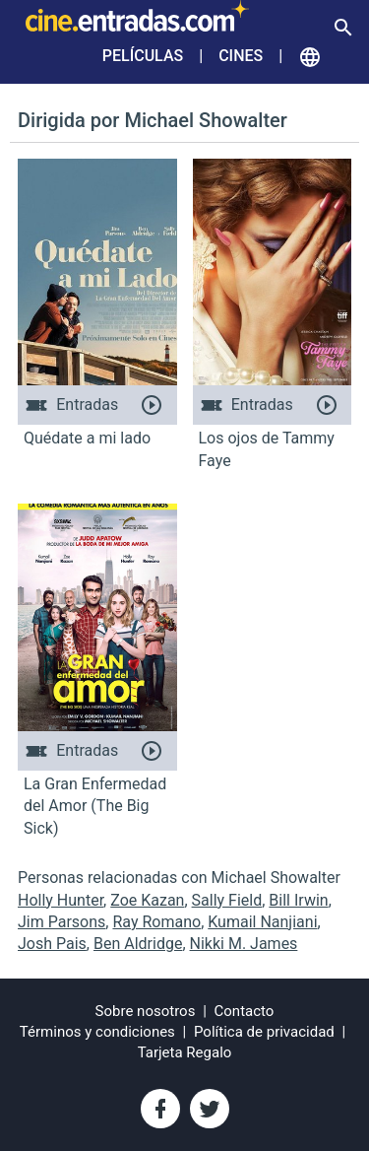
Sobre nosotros (145, 1011)
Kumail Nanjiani (262, 922)
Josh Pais (52, 943)
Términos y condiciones (97, 1032)
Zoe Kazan (147, 900)
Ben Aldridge (137, 943)
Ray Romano (156, 922)
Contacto (245, 1011)
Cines (240, 55)
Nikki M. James (244, 943)
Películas (142, 55)
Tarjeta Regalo (185, 1052)
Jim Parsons (61, 922)
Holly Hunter (60, 900)
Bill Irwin (298, 900)
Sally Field (227, 900)
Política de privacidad (264, 1032)
